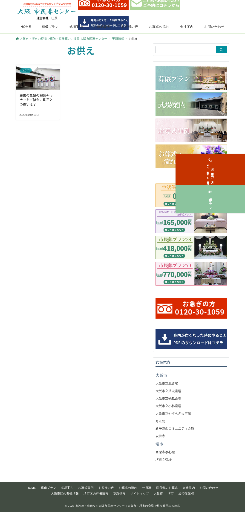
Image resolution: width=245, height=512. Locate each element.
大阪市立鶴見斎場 (168, 398)
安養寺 (160, 436)
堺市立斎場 (164, 459)
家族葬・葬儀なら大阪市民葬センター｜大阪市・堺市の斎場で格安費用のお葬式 (127, 505)
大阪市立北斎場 (167, 383)
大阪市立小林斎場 (168, 406)
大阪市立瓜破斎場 (168, 391)
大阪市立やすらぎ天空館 (173, 413)
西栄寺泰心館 (165, 452)
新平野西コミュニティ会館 (175, 428)
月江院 (160, 421)
